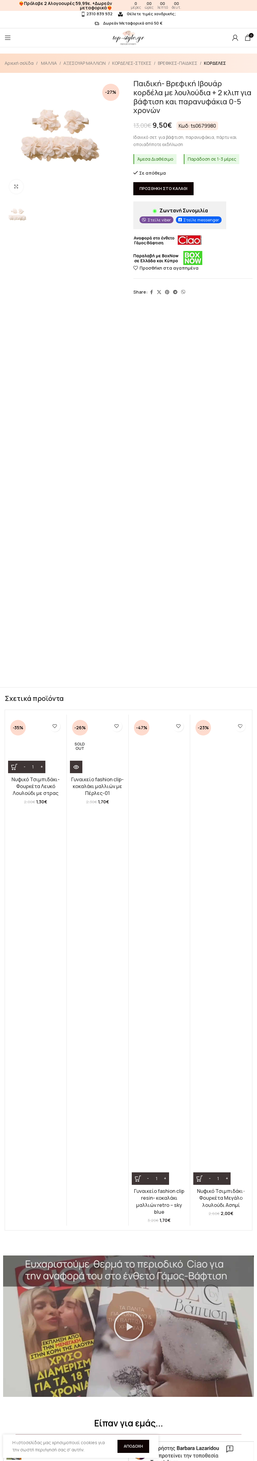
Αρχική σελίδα (19, 63)
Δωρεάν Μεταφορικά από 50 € (128, 23)
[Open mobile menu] (8, 37)
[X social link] (159, 292)
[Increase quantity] (41, 767)
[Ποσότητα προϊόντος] (33, 767)
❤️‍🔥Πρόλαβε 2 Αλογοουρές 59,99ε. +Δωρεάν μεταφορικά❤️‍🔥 (65, 5)
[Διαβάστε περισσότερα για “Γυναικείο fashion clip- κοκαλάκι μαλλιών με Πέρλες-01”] (76, 767)
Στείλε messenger (201, 220)
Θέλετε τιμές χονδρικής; (147, 14)
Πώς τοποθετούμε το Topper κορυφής (24, 1398)
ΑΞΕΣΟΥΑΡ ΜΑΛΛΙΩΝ (84, 63)
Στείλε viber (159, 220)
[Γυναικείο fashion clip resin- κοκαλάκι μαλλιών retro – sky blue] (159, 745)
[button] (128, 921)
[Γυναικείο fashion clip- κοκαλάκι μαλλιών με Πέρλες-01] (97, 745)
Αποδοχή (133, 1446)
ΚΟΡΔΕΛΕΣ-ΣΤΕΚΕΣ (131, 63)
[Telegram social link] (175, 292)
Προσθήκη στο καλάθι (163, 188)
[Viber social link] (183, 292)
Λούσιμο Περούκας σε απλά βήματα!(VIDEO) (61, 1402)
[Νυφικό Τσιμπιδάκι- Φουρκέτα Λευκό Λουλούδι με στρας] (35, 745)
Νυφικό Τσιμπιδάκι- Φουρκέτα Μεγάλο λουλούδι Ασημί (221, 786)
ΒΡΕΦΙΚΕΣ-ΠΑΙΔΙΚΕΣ (177, 63)
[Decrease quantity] (24, 767)
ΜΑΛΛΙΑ (48, 63)
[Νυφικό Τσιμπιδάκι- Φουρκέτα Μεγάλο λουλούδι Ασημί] (221, 745)
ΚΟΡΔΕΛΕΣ (215, 63)
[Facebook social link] (151, 292)
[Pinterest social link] (167, 292)
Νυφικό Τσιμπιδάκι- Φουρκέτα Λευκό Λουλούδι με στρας (35, 786)
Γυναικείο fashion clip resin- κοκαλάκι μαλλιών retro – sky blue (159, 790)
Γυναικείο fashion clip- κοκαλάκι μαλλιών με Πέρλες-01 (97, 786)
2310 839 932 (96, 14)
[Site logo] (128, 37)
